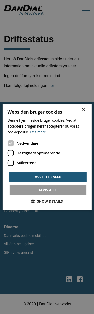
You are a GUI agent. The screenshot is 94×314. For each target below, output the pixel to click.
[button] (47, 201)
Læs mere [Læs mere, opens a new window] (38, 132)
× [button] (83, 110)
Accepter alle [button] (48, 177)
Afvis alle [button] (48, 189)
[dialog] (47, 157)
